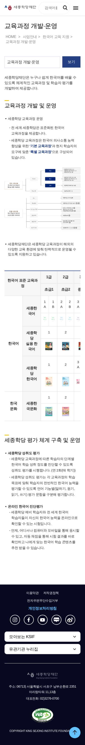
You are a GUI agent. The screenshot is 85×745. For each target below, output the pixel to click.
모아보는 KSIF (22, 636)
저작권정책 (51, 592)
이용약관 (32, 592)
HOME (11, 37)
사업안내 (30, 37)
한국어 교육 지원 (56, 37)
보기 (71, 62)
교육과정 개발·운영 (21, 42)
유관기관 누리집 (23, 649)
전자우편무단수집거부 (42, 600)
